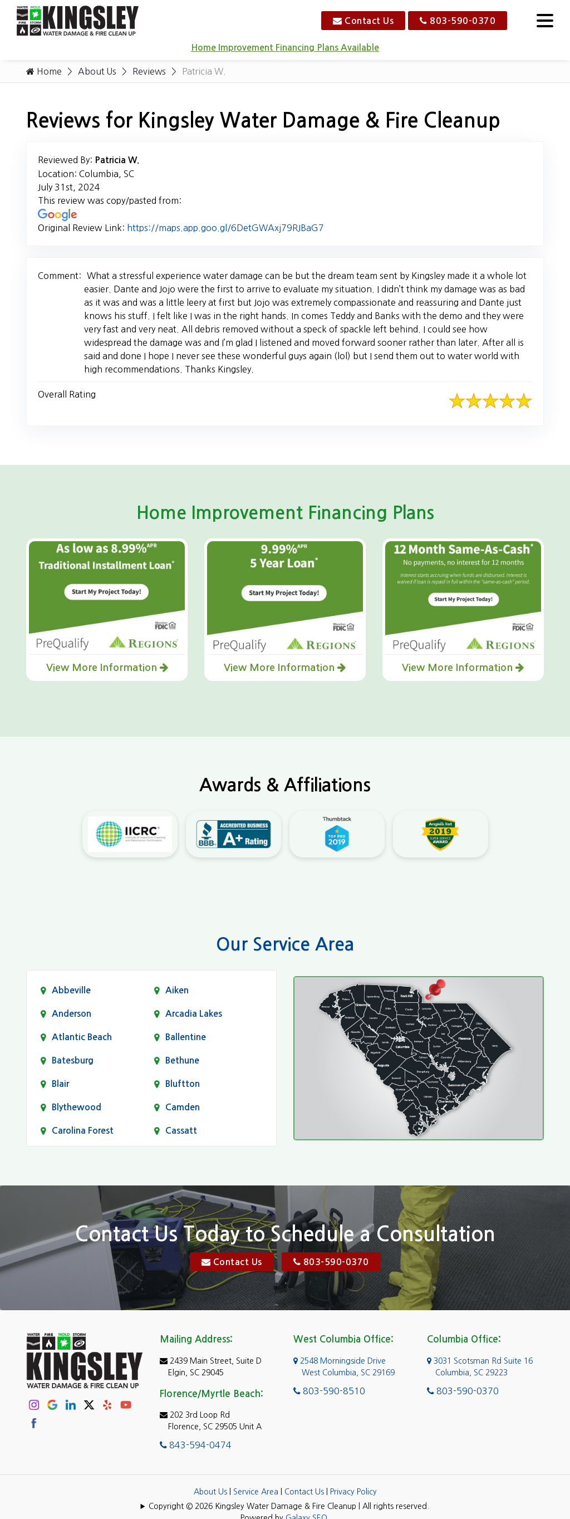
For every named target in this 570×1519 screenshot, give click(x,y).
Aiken (177, 990)
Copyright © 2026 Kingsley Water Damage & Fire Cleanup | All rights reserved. (289, 1506)
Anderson (71, 1014)
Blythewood (76, 1107)
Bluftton (182, 1084)
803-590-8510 (329, 1390)
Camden (182, 1107)
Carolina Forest (83, 1130)
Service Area (255, 1492)
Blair (60, 1084)
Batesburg (73, 1060)
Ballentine (185, 1037)
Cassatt (181, 1130)
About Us (97, 71)
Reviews (150, 71)
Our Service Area (285, 944)
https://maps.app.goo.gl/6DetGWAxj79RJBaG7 (225, 227)
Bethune (182, 1060)
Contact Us (363, 20)
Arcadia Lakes (193, 1014)
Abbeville (71, 990)
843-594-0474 (196, 1444)
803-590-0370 (457, 20)
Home (44, 71)
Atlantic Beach (82, 1037)
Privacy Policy (353, 1492)
